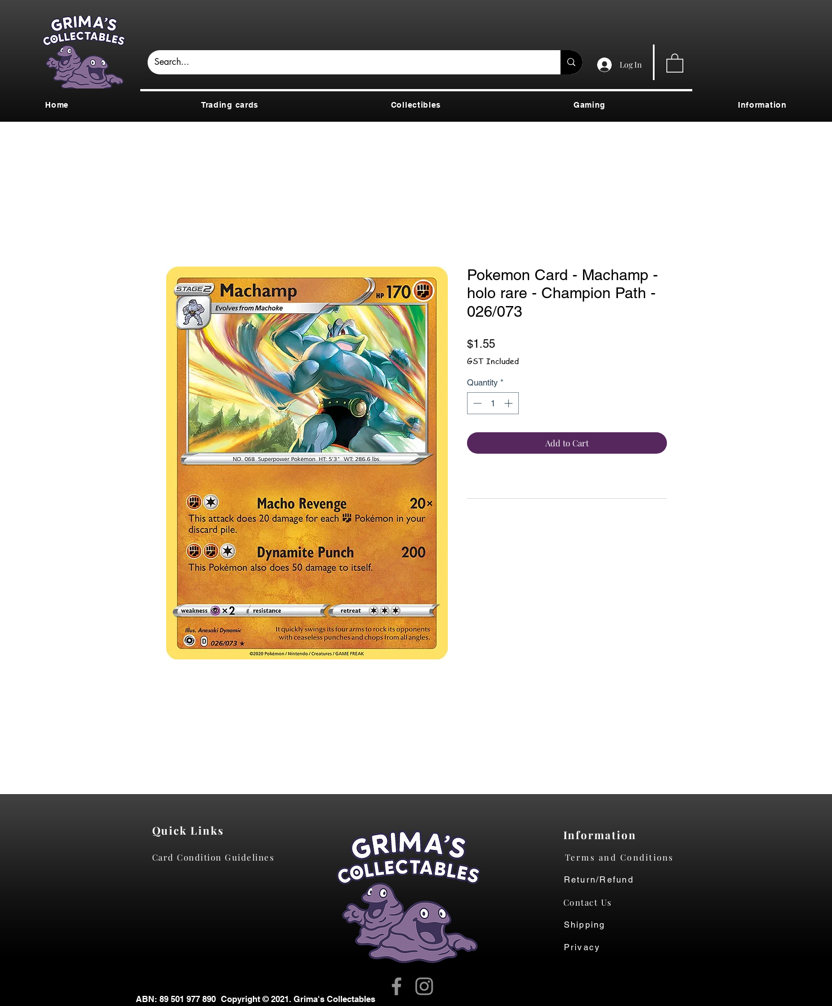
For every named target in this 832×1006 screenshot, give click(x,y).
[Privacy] (593, 947)
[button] (674, 62)
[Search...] (345, 62)
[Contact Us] (593, 902)
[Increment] (509, 403)
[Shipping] (590, 925)
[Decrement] (476, 403)
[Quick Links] (191, 830)
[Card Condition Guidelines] (217, 857)
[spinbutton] (492, 403)
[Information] (602, 834)
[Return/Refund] (628, 879)
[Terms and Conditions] (628, 857)
